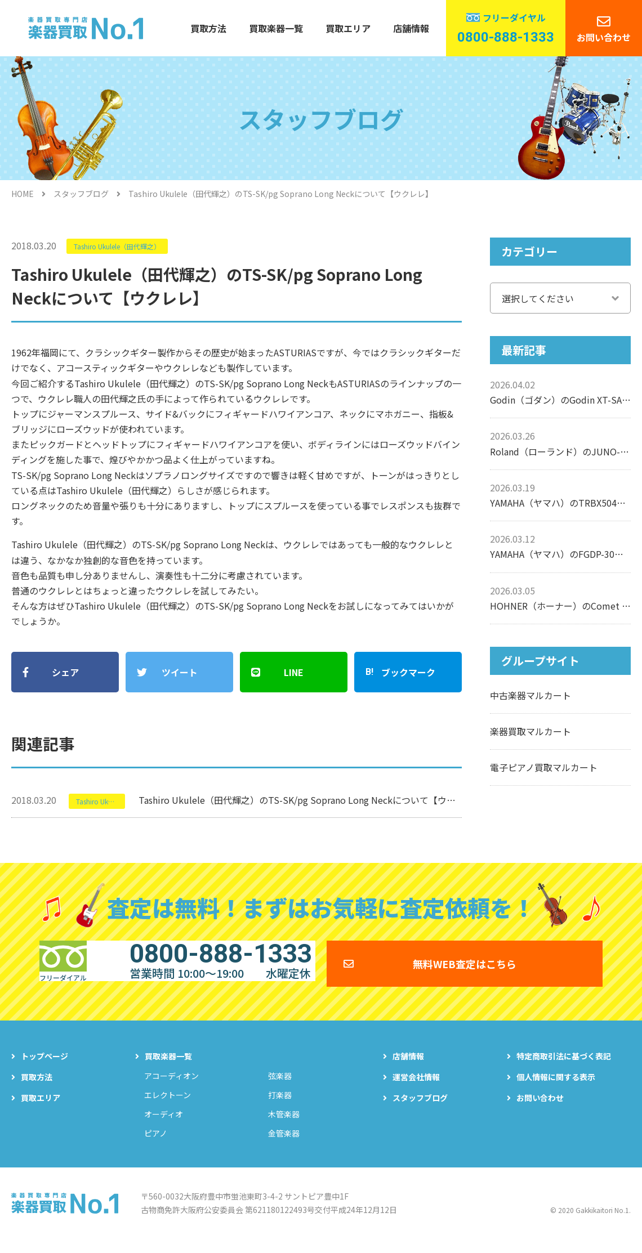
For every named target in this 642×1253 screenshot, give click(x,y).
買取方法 (208, 28)
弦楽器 (280, 1083)
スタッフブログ (81, 193)
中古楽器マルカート (530, 695)
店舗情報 (411, 28)
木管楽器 (284, 1121)
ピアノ (155, 1141)
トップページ (44, 1063)
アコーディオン (171, 1083)
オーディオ (163, 1121)
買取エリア (348, 28)
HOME (22, 193)
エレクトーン (167, 1102)
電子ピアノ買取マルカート (544, 767)
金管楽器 (284, 1141)
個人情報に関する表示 (555, 1084)
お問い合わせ (604, 37)
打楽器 (280, 1102)
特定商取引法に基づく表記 (563, 1063)
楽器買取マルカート (530, 731)
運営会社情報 (416, 1084)
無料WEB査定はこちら (464, 963)
